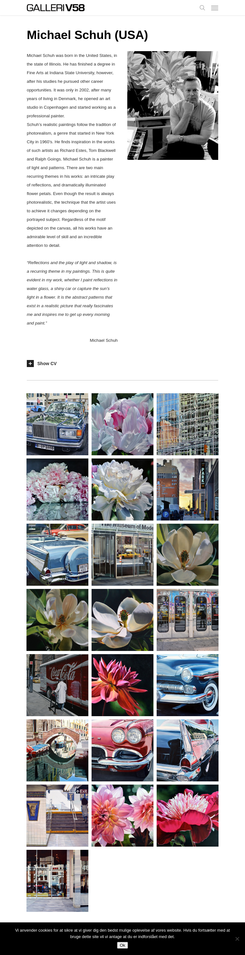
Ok (122, 945)
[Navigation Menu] (214, 7)
